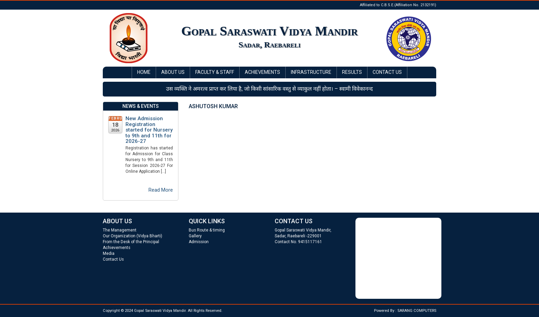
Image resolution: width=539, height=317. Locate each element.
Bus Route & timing (207, 230)
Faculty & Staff (214, 72)
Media (108, 253)
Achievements (262, 72)
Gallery (195, 236)
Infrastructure (311, 72)
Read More (160, 190)
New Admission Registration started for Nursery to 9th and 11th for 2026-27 (149, 130)
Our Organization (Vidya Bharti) (132, 236)
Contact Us (387, 72)
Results (352, 72)
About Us (173, 72)
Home (144, 72)
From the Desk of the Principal (131, 241)
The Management (119, 230)
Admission (199, 241)
